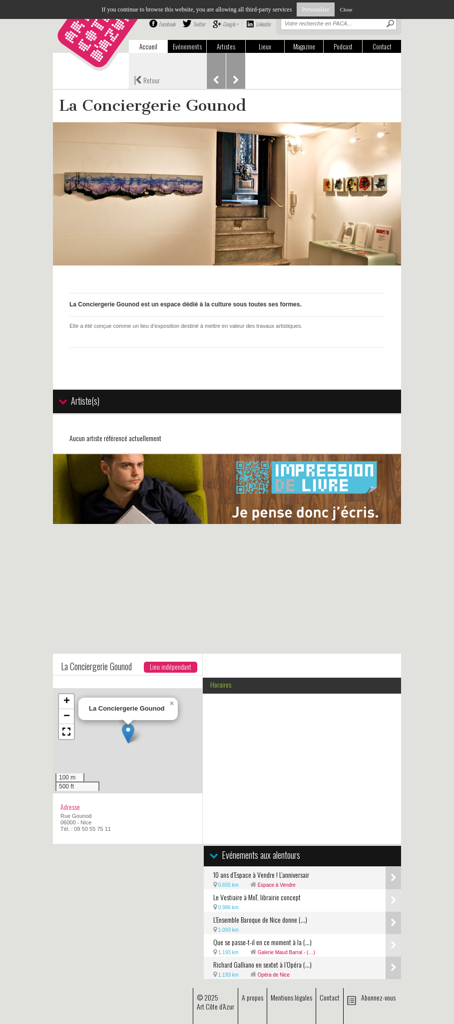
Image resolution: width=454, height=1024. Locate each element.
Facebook (167, 24)
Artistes (226, 46)
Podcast (343, 46)
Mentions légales (291, 997)
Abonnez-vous (378, 997)
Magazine (304, 46)
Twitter (199, 24)
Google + (230, 24)
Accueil (148, 46)
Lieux (265, 46)
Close (346, 9)
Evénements (187, 46)
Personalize (315, 9)
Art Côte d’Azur (215, 1006)
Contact (382, 46)
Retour (147, 79)
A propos (252, 997)
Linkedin (263, 24)
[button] (128, 733)
